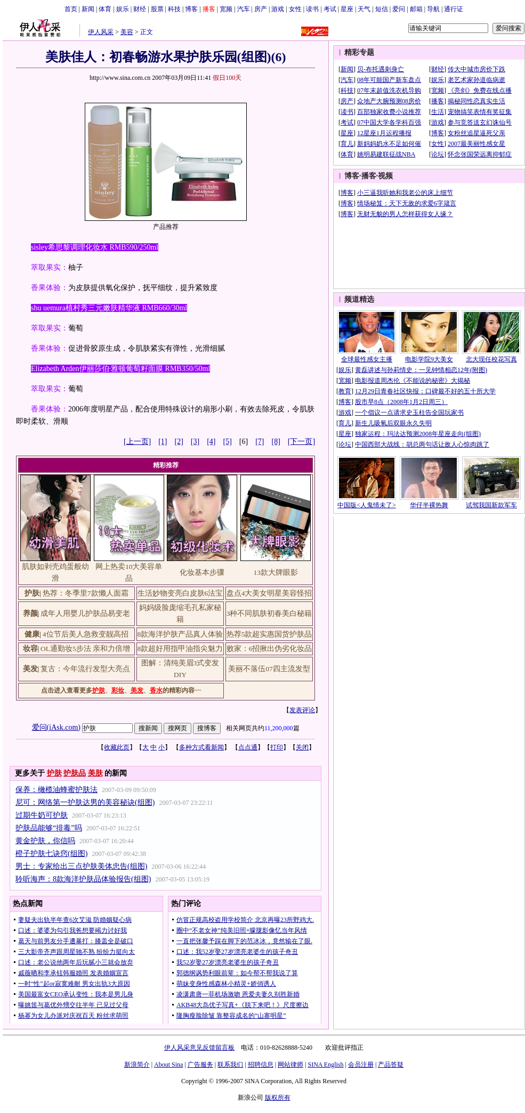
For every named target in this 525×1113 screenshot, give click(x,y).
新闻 (88, 9)
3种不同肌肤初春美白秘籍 (269, 613)
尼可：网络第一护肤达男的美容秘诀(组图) (85, 802)
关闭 (302, 747)
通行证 (453, 9)
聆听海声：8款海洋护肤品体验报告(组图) (83, 879)
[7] (259, 442)
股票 (157, 9)
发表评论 (302, 710)
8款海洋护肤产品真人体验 (180, 634)
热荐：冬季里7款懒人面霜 (85, 593)
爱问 (398, 9)
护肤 (54, 773)
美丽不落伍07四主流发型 (269, 669)
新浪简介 (137, 1064)
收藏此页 (117, 747)
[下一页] (301, 442)
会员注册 (361, 1064)
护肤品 (74, 773)
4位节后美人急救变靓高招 (85, 634)
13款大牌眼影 (275, 572)
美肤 (95, 773)
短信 (381, 9)
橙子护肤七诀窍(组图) (51, 854)
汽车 (243, 9)
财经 (139, 9)
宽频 (226, 9)
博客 (191, 9)
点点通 (247, 747)
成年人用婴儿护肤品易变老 (85, 613)
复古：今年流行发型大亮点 (85, 669)
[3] (195, 442)
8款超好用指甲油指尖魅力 (180, 649)
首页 (70, 9)
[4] (211, 442)
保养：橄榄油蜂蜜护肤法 (56, 790)
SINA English (325, 1064)
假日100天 (227, 77)
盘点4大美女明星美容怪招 (269, 593)
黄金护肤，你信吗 (45, 841)
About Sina (168, 1064)
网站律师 (290, 1064)
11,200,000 (278, 728)
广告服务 (200, 1064)
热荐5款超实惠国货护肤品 (269, 634)
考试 (330, 9)
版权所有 (277, 1097)
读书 (312, 9)
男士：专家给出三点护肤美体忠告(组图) (81, 866)
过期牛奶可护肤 (41, 815)
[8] (276, 442)
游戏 (277, 9)
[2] (179, 442)
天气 (364, 9)
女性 (295, 9)
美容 (126, 32)
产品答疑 (390, 1064)
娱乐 (122, 9)
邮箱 (416, 9)
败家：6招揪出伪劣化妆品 (269, 649)
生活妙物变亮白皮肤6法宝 (180, 593)
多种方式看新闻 (201, 747)
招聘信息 (260, 1064)
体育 (105, 9)
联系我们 (230, 1064)
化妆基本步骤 (202, 572)
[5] (227, 442)
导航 (433, 9)
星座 (347, 9)
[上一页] (137, 442)
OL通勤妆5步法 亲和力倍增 (85, 649)
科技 (174, 9)
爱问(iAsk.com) (56, 727)
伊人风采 (101, 32)
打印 (276, 747)
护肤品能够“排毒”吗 (48, 828)
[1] (162, 442)
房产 (260, 9)
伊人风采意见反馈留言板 (199, 1047)
